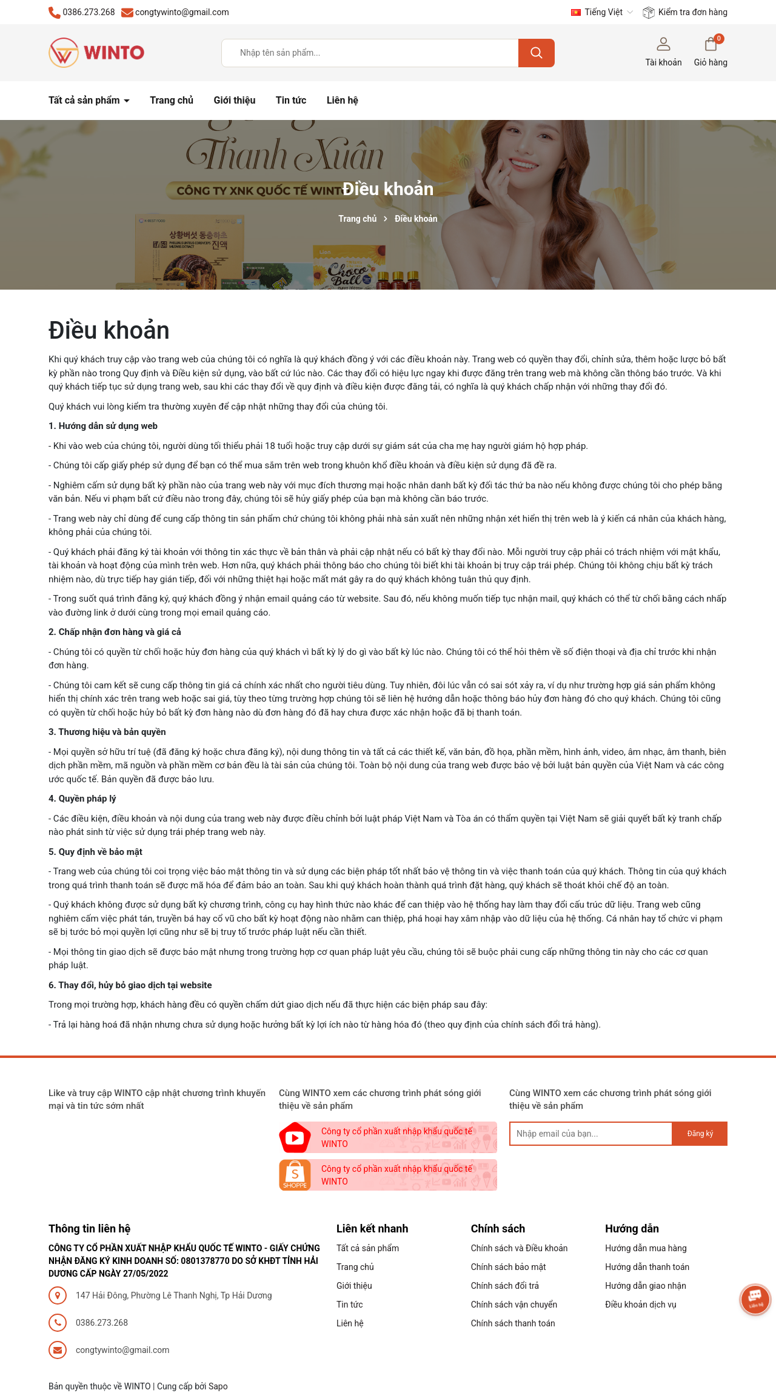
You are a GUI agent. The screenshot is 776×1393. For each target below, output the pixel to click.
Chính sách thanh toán (513, 1323)
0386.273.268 (102, 1323)
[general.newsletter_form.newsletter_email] (591, 1134)
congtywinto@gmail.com (123, 1350)
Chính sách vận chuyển (514, 1304)
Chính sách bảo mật (508, 1267)
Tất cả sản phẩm (85, 100)
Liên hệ (342, 100)
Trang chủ (171, 100)
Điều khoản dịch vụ (640, 1304)
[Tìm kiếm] (536, 53)
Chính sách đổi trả (505, 1286)
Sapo (218, 1386)
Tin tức (291, 100)
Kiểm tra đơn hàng (685, 13)
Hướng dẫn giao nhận (645, 1286)
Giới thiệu (235, 100)
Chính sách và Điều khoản (519, 1248)
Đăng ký (700, 1133)
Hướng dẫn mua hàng (645, 1248)
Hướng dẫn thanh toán (647, 1267)
